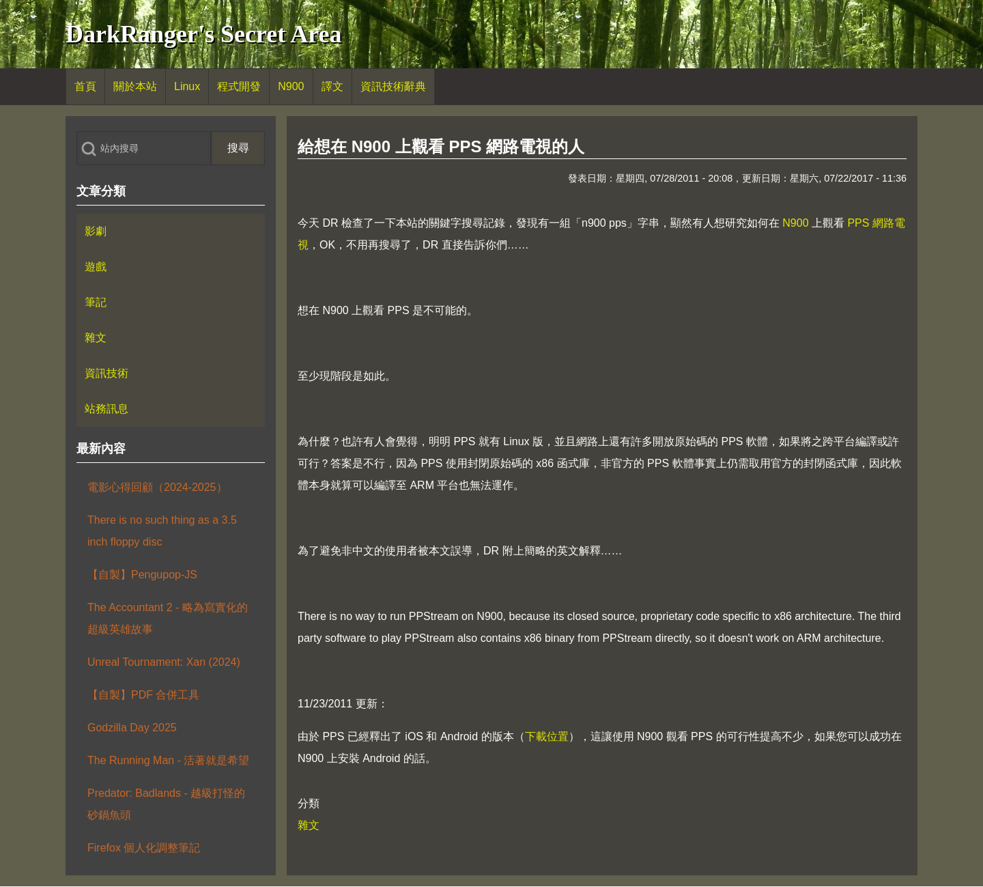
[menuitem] (85, 86)
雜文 (308, 825)
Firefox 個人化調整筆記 (143, 848)
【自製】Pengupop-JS (142, 574)
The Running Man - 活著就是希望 (168, 760)
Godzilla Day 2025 (132, 727)
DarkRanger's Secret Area (204, 34)
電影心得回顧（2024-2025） (157, 487)
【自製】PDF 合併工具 (143, 695)
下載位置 (547, 736)
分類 (308, 803)
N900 (795, 223)
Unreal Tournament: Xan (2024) (163, 662)
